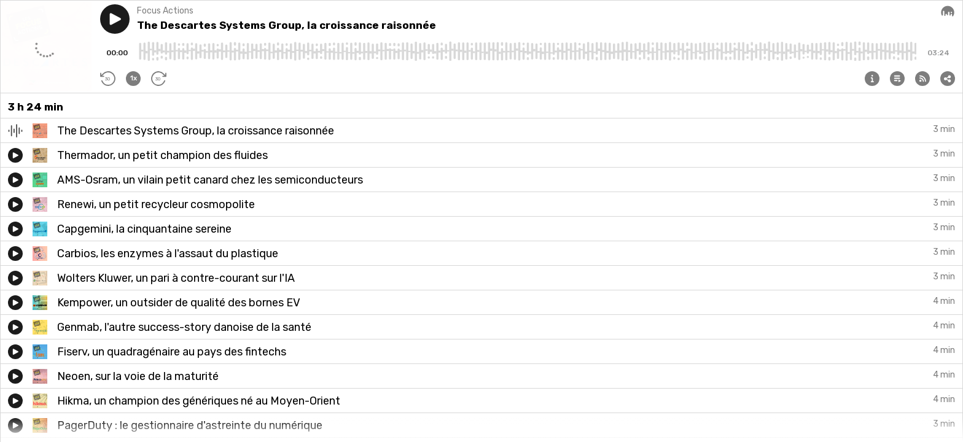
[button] (115, 19)
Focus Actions (165, 11)
